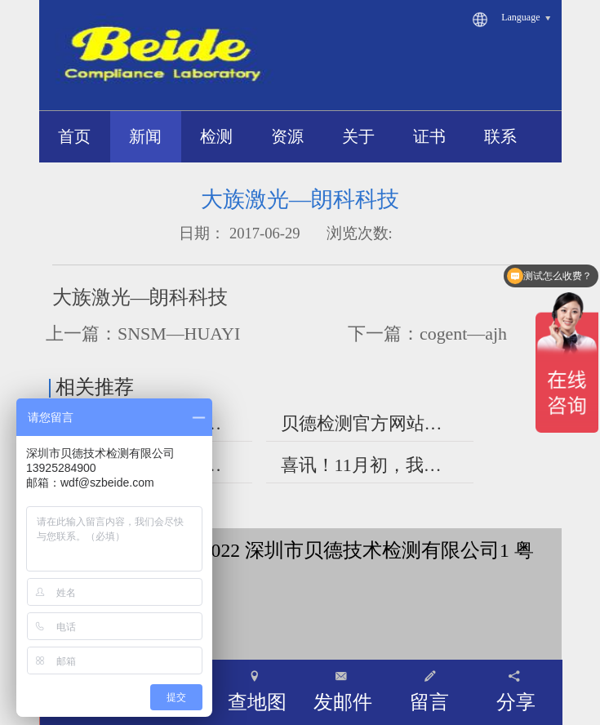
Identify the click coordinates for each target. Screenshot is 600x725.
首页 (74, 136)
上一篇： (143, 333)
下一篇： (427, 333)
